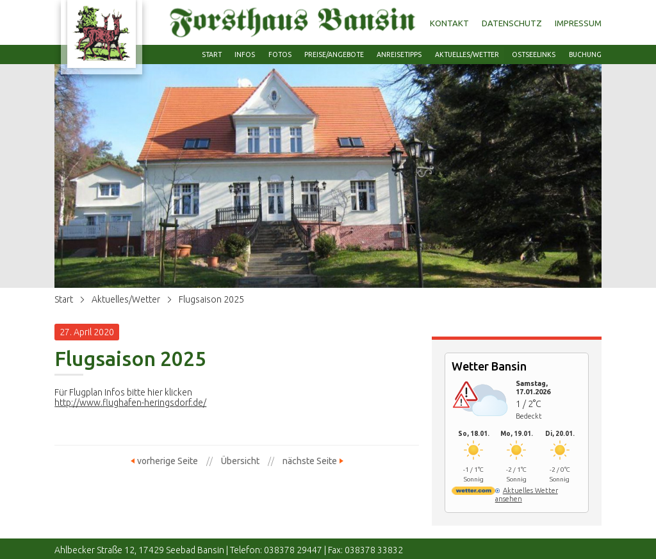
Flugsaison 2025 (211, 299)
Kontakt (449, 23)
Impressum (578, 23)
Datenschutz (512, 23)
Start (63, 299)
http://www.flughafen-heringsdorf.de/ (130, 402)
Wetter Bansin (489, 366)
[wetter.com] (473, 492)
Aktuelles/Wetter (126, 299)
